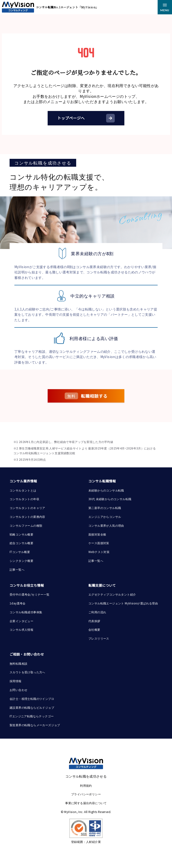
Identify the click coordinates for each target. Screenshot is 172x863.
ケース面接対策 (98, 543)
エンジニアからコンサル (104, 516)
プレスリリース (98, 638)
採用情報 (16, 681)
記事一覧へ (17, 569)
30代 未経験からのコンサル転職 (109, 499)
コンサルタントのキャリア (27, 508)
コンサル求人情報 (21, 629)
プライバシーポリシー (86, 794)
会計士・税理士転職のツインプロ (32, 699)
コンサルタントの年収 (24, 499)
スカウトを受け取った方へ (27, 672)
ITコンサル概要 (20, 552)
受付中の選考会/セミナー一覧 (30, 594)
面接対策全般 (97, 534)
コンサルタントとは (23, 490)
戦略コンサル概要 (21, 534)
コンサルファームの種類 (26, 525)
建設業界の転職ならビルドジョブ (32, 707)
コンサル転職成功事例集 (26, 612)
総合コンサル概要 (21, 543)
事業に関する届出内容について (86, 803)
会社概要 (94, 629)
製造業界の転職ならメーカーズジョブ (35, 725)
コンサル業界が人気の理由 (106, 525)
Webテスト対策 (98, 552)
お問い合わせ (18, 690)
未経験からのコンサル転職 (106, 490)
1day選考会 (18, 603)
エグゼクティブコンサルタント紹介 (112, 594)
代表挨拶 (94, 621)
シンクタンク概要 (21, 561)
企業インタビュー (21, 621)
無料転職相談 (18, 663)
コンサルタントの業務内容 (27, 516)
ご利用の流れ (97, 612)
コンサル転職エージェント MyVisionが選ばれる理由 (123, 603)
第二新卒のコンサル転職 (104, 508)
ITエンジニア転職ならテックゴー (32, 716)
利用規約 (86, 785)
